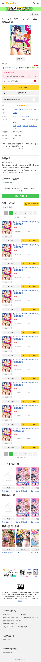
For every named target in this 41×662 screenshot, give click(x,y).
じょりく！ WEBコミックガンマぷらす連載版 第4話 (25, 292)
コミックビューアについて (14, 148)
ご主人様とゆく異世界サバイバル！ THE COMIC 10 (22, 553)
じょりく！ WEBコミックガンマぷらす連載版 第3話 (25, 269)
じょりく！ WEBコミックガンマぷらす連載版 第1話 (25, 223)
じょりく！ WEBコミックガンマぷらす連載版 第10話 (25, 430)
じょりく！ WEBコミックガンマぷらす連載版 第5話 (25, 315)
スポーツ (25, 126)
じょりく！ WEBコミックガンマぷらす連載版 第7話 (25, 361)
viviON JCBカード (10, 68)
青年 (14, 126)
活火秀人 (16, 109)
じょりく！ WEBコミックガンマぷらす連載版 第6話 (25, 338)
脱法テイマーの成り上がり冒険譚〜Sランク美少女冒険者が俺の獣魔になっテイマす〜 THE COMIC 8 (8, 553)
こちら (20, 601)
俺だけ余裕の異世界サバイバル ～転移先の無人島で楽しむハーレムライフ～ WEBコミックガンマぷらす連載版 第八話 (23, 491)
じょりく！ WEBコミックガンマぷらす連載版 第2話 (25, 246)
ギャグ (19, 126)
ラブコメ (16, 128)
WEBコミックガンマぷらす (28, 109)
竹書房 (15, 113)
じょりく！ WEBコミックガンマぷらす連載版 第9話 (25, 407)
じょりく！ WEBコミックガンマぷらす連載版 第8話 (25, 384)
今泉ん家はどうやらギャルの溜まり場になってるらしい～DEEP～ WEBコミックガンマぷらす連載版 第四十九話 (8, 491)
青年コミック (33, 126)
